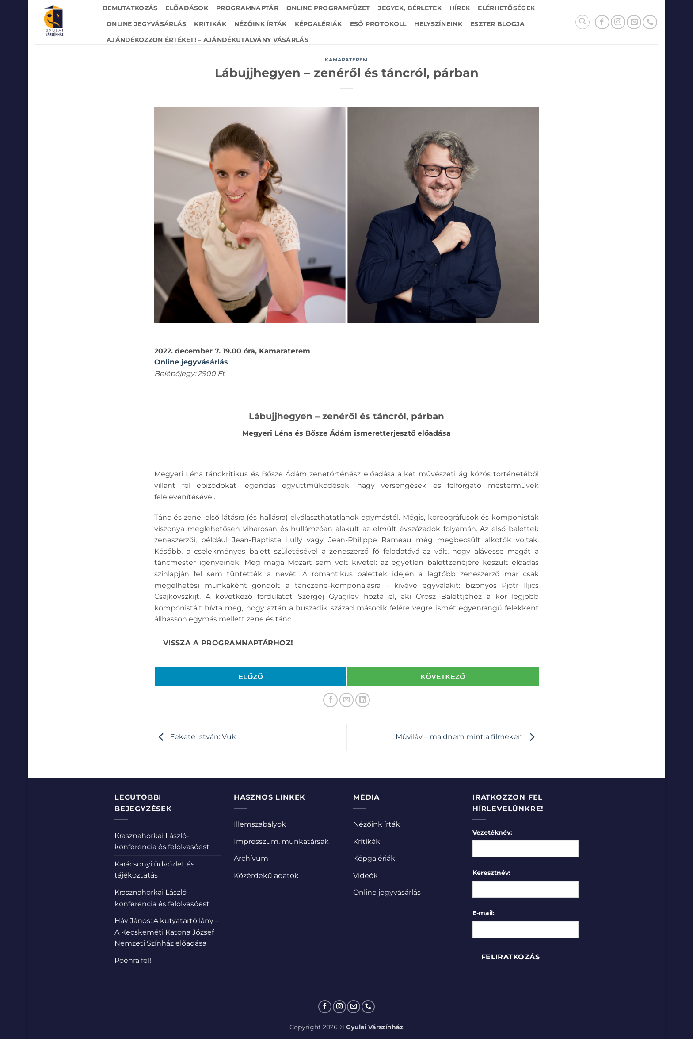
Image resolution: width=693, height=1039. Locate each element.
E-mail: (483, 913)
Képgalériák (318, 24)
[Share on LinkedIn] (362, 700)
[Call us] (650, 22)
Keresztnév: (491, 873)
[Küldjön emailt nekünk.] (634, 22)
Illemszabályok (260, 824)
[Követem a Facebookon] (602, 22)
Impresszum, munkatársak (281, 841)
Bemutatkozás (130, 8)
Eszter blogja (497, 24)
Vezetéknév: (492, 832)
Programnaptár (247, 8)
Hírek (459, 8)
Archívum (251, 858)
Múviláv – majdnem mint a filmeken (467, 737)
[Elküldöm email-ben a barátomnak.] (346, 700)
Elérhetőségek (506, 8)
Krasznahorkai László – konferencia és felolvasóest (161, 898)
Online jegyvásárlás (146, 24)
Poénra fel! (132, 960)
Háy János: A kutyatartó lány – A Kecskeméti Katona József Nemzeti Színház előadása (166, 931)
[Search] (582, 22)
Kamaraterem (346, 60)
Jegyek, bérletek (410, 8)
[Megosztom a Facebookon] (330, 700)
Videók (365, 875)
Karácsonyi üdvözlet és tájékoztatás (154, 870)
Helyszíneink (438, 24)
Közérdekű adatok (266, 875)
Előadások (186, 8)
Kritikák (210, 24)
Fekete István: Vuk (195, 737)
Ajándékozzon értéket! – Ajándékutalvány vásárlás (207, 40)
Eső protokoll (378, 24)
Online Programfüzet (328, 8)
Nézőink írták (260, 24)
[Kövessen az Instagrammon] (618, 22)
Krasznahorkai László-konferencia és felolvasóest (161, 841)
